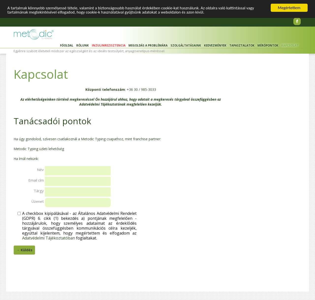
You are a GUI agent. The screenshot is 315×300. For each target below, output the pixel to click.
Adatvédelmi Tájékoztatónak (102, 104)
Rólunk (82, 45)
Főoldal (66, 45)
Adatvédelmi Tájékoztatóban (48, 238)
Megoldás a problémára (148, 45)
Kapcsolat (290, 45)
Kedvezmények (215, 45)
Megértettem (289, 7)
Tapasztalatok (241, 45)
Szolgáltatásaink (186, 45)
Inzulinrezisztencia (109, 45)
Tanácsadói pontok (52, 121)
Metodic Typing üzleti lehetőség (39, 148)
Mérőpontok (267, 45)
